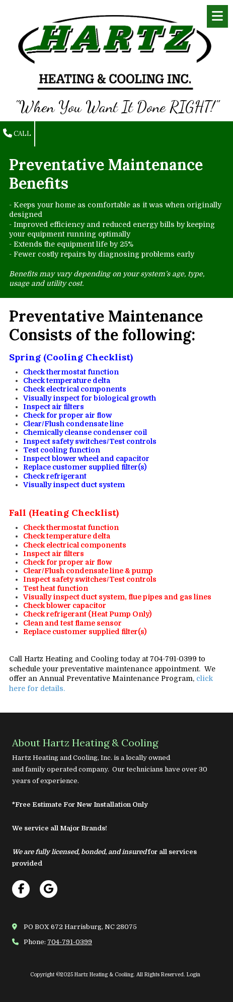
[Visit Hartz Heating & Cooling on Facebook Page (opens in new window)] (21, 889)
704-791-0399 (69, 942)
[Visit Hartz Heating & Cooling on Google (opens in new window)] (48, 889)
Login (193, 974)
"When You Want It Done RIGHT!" (117, 106)
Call (17, 133)
